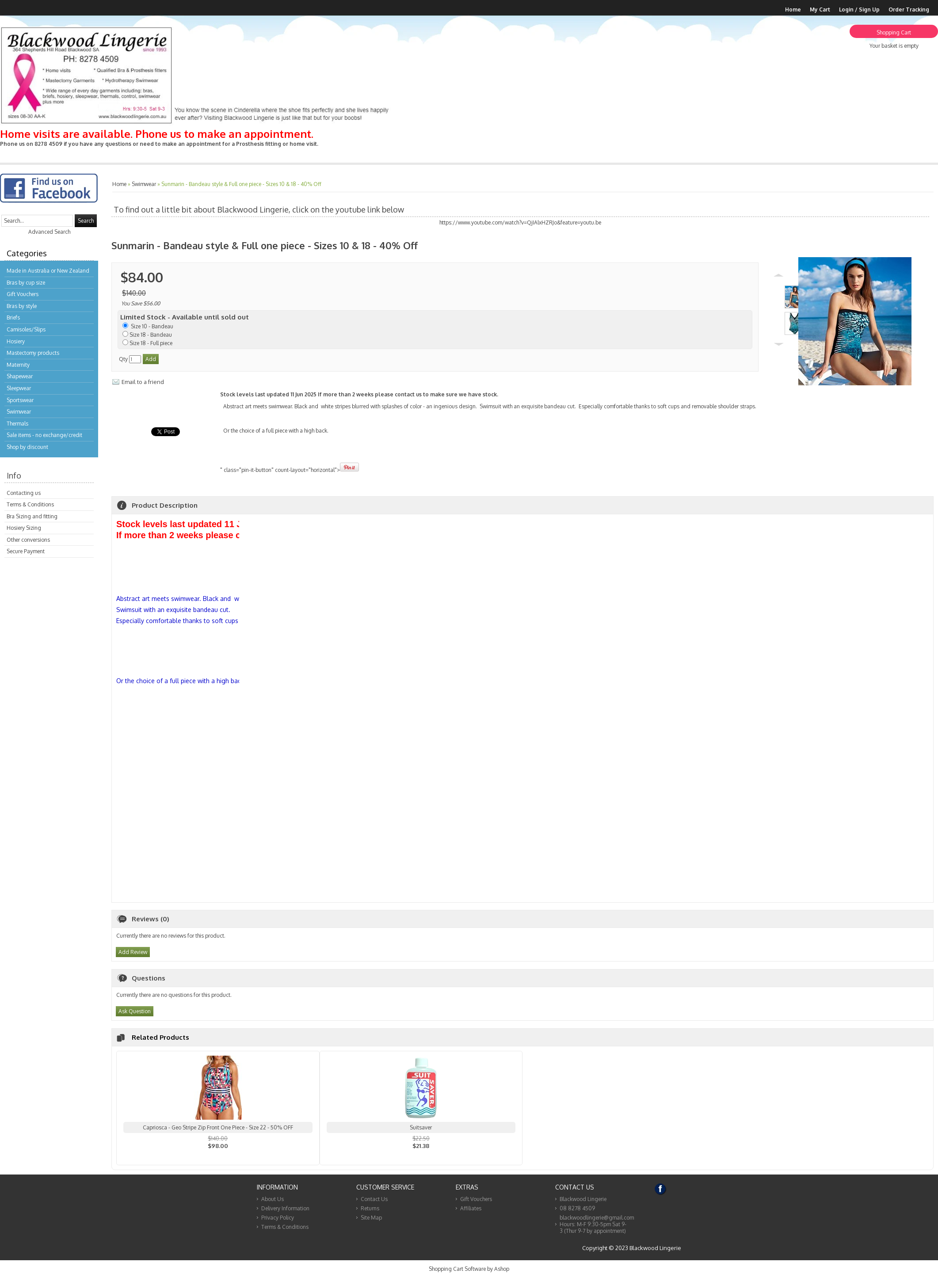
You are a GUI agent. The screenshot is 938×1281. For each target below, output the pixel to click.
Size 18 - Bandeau (151, 334)
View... (218, 1160)
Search (86, 220)
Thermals (17, 423)
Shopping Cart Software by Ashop (469, 1272)
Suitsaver (421, 1131)
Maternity (18, 364)
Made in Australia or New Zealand (48, 270)
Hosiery (16, 341)
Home (793, 9)
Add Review (132, 955)
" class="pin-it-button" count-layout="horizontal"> (489, 434)
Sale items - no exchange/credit (44, 435)
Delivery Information (285, 1212)
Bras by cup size (26, 282)
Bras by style (22, 306)
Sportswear (20, 400)
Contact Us (374, 1202)
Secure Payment (26, 551)
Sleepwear (19, 388)
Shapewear (20, 376)
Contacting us (24, 493)
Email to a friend (143, 381)
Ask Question (134, 1014)
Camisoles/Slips (26, 329)
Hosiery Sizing (24, 528)
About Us (272, 1202)
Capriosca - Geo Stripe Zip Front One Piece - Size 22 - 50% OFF (218, 1131)
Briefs (13, 317)
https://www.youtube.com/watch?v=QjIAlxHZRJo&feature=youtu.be (520, 222)
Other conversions (28, 539)
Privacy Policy (277, 1221)
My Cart (820, 9)
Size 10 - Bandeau (151, 326)
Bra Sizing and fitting (32, 516)
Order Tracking (908, 9)
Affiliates (470, 1212)
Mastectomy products (33, 353)
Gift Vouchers (22, 294)
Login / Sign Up (859, 9)
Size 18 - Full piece (151, 343)
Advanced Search (49, 231)
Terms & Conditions (30, 504)
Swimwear (19, 411)
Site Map (371, 1221)
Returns (370, 1212)
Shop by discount (27, 447)
